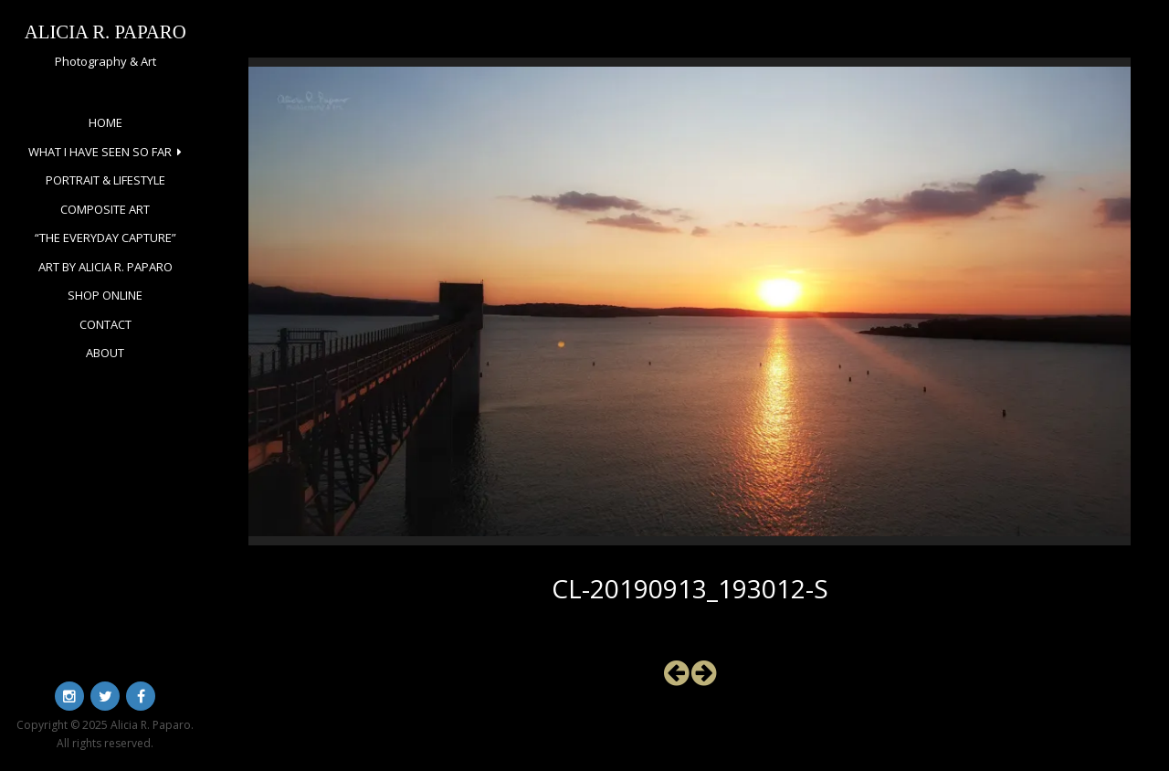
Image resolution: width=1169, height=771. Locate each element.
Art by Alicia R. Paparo (105, 267)
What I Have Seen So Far (100, 151)
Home (105, 122)
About (105, 352)
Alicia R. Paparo (105, 31)
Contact (105, 324)
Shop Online (105, 295)
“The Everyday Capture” (105, 237)
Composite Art (105, 209)
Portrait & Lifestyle (105, 180)
